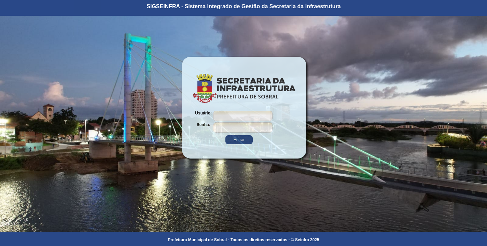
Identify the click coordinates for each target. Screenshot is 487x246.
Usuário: (203, 113)
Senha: (203, 124)
